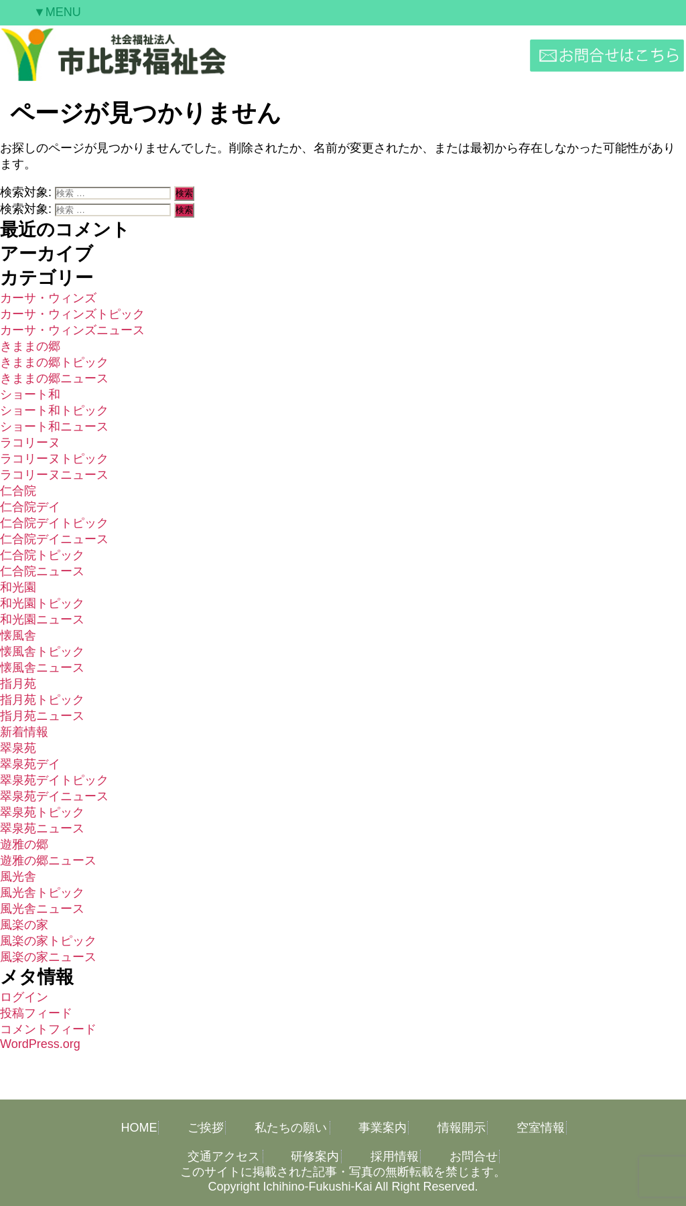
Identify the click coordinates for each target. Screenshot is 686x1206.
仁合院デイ (30, 507)
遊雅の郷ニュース (48, 860)
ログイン (24, 997)
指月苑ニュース (42, 716)
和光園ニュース (42, 619)
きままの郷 (30, 346)
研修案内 (315, 1156)
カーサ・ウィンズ (48, 298)
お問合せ (474, 1156)
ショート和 (30, 394)
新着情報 (24, 732)
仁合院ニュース (42, 571)
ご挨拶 (206, 1127)
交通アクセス (224, 1156)
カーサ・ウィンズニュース (72, 330)
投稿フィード (36, 1013)
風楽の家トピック (48, 941)
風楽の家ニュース (48, 957)
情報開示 (461, 1127)
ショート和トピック (54, 410)
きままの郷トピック (54, 362)
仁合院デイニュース (54, 539)
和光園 (18, 587)
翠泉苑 (18, 748)
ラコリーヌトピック (54, 458)
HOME (139, 1127)
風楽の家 (24, 924)
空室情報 (541, 1127)
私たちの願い (291, 1127)
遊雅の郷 (24, 844)
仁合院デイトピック (54, 523)
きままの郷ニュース (54, 378)
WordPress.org (40, 1044)
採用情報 (394, 1156)
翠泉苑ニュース (42, 828)
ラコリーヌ (30, 442)
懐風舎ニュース (42, 667)
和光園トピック (42, 603)
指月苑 (18, 683)
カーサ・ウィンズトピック (72, 314)
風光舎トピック (42, 892)
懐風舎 (18, 635)
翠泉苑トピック (42, 812)
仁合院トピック (42, 555)
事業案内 (382, 1127)
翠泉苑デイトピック (54, 780)
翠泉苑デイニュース (54, 796)
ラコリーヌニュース (54, 474)
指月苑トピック (42, 699)
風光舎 (18, 876)
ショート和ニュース (54, 426)
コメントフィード (48, 1029)
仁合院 (18, 491)
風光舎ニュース (42, 908)
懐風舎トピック (42, 651)
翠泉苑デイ (30, 764)
